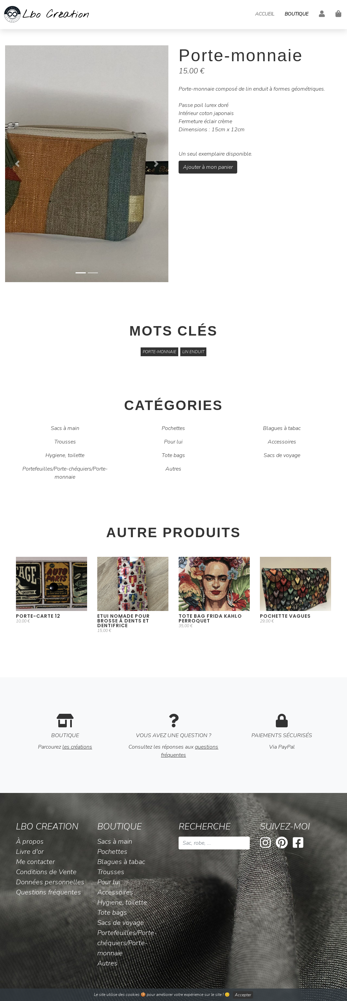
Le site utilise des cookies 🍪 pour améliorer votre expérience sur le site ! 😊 (173, 995)
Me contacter (35, 861)
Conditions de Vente (46, 872)
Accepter (243, 995)
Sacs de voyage (282, 455)
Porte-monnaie (159, 352)
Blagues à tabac (282, 428)
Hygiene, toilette (64, 455)
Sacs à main (65, 428)
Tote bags (173, 455)
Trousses (65, 442)
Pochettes (173, 428)
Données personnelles (50, 882)
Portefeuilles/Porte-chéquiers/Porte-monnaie (65, 473)
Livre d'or (30, 851)
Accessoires (282, 442)
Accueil (264, 14)
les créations (77, 747)
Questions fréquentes (48, 892)
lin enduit (193, 352)
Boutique (296, 14)
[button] (17, 163)
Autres (173, 469)
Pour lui (173, 442)
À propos (30, 841)
